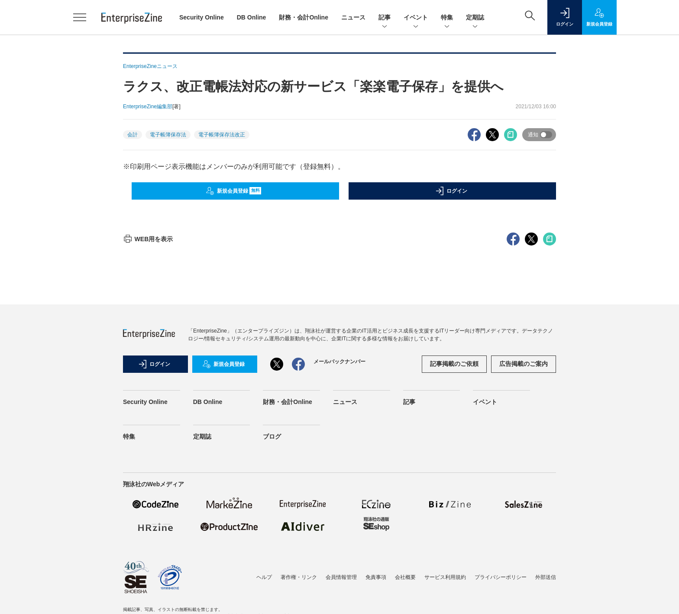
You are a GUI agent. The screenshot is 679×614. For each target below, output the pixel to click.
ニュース (353, 17)
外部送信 (545, 577)
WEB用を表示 (148, 239)
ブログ (272, 436)
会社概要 (405, 577)
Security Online (201, 17)
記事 (384, 18)
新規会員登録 (234, 191)
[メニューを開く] (79, 17)
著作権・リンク (299, 577)
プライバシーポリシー (501, 577)
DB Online (251, 17)
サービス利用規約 (445, 577)
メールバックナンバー (339, 362)
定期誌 (475, 18)
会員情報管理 (341, 577)
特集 (447, 18)
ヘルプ (264, 577)
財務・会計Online (303, 17)
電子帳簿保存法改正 (221, 135)
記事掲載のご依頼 (454, 363)
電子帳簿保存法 (168, 135)
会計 (132, 135)
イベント (416, 18)
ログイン (451, 191)
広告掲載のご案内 (523, 363)
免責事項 (375, 577)
